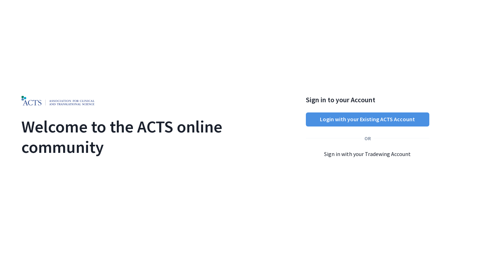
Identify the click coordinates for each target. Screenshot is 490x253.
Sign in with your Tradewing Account (367, 153)
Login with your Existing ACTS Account (367, 119)
